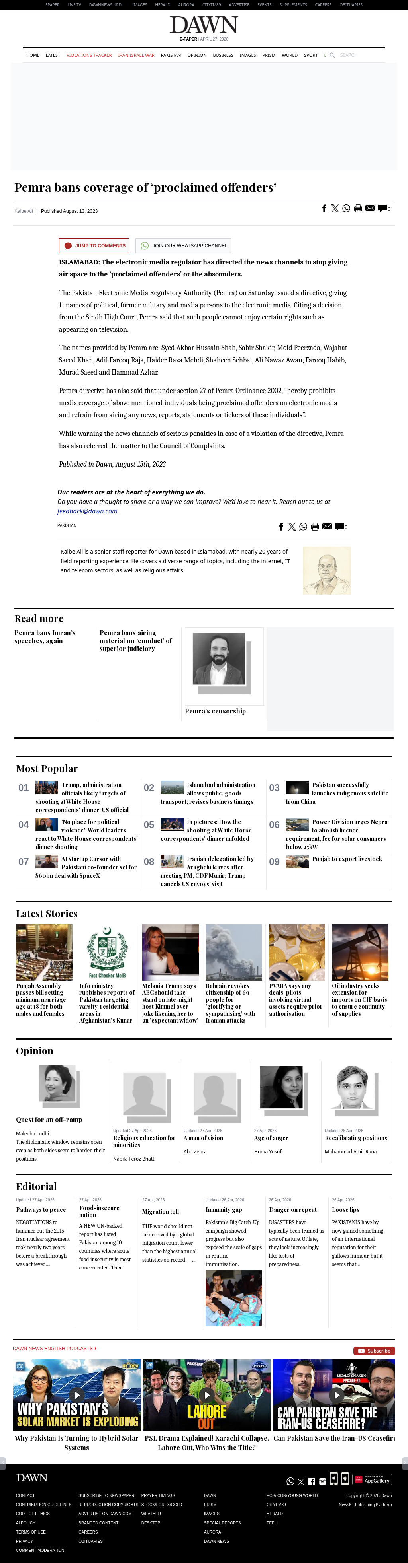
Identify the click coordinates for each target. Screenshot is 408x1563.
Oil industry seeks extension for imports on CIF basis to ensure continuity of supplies (359, 999)
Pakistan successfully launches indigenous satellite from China (337, 793)
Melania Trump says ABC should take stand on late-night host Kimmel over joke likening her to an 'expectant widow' (170, 1003)
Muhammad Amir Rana (351, 1151)
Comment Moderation (40, 1550)
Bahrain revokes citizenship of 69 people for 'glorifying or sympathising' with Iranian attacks (230, 1003)
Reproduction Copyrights (108, 1505)
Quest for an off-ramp (49, 1119)
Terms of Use (31, 1532)
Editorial (36, 1186)
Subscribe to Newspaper (106, 1495)
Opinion (196, 55)
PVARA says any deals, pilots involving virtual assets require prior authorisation (296, 999)
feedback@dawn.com (87, 511)
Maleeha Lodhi (32, 1133)
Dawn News (216, 1541)
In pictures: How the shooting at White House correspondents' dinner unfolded (206, 830)
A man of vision (203, 1138)
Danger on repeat (293, 1209)
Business (223, 55)
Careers (323, 5)
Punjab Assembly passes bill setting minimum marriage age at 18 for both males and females (41, 999)
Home (32, 55)
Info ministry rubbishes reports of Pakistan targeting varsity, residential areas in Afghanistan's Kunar (107, 1003)
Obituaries (351, 5)
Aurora (186, 5)
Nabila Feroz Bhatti (134, 1158)
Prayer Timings (158, 1495)
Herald (162, 5)
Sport (311, 55)
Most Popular (47, 768)
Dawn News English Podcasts (54, 1348)
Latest (53, 55)
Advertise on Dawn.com (104, 1514)
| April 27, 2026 (204, 39)
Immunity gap (224, 1209)
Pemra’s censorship (215, 711)
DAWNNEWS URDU (107, 5)
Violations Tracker (89, 55)
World (290, 55)
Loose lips (345, 1209)
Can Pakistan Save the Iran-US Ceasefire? (336, 1438)
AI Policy (25, 1523)
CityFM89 (211, 5)
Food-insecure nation (99, 1211)
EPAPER (52, 5)
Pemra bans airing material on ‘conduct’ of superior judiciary (136, 640)
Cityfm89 (276, 1505)
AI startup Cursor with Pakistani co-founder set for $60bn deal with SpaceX (86, 867)
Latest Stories (47, 913)
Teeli (272, 1523)
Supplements (293, 5)
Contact (25, 1495)
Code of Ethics (33, 1514)
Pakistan (171, 55)
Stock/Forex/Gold (161, 1505)
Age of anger (271, 1138)
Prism (269, 55)
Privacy (24, 1541)
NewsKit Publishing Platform (365, 1504)
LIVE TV (74, 5)
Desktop (151, 1523)
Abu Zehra (195, 1151)
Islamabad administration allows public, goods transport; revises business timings (208, 793)
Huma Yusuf (268, 1151)
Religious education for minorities (144, 1141)
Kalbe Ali (23, 211)
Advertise (239, 5)
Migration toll (160, 1211)
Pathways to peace (41, 1209)
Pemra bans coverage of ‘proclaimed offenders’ (145, 187)
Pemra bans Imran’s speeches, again (45, 636)
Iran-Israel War (136, 55)
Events (264, 5)
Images (139, 5)
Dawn (210, 1495)
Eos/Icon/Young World (292, 1495)
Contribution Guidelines (43, 1505)
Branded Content (98, 1523)
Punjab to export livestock (347, 859)
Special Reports (222, 1523)
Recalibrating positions (356, 1138)
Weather (151, 1514)
